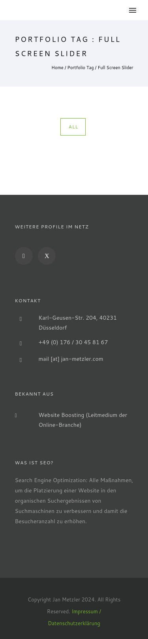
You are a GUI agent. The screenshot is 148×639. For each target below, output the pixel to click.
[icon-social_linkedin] (26, 256)
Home (57, 67)
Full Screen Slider (115, 67)
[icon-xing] (47, 256)
